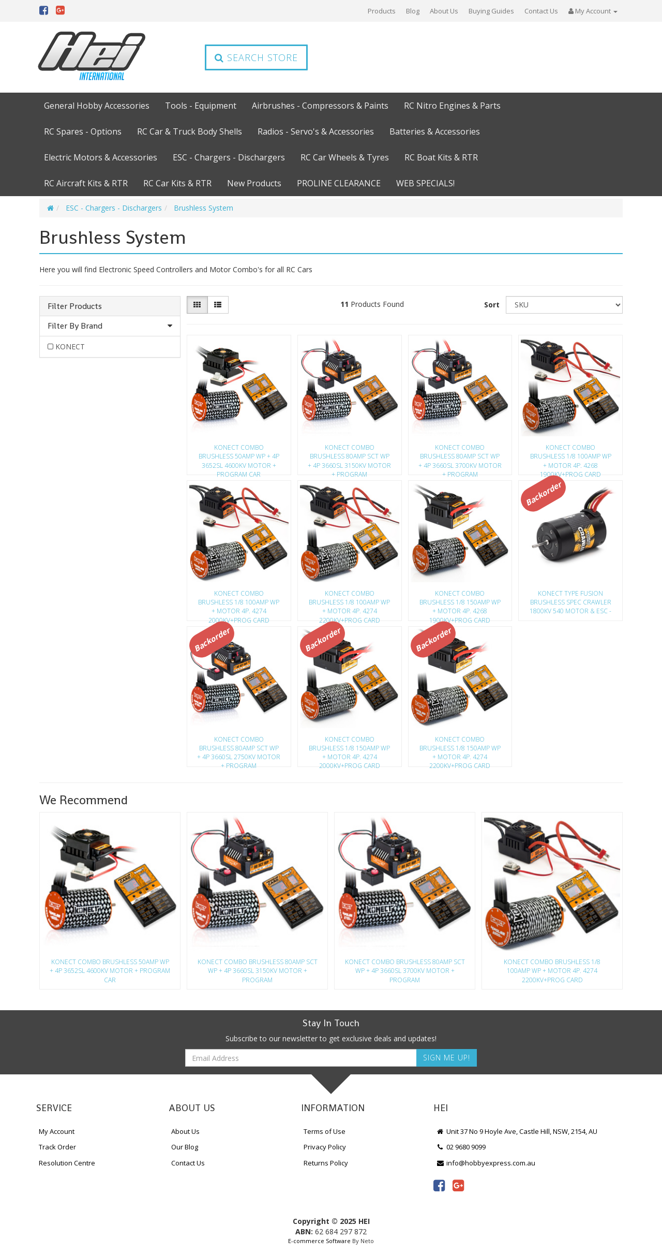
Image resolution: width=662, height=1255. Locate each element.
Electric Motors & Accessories (100, 157)
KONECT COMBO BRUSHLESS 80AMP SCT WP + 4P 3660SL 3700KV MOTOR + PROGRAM (460, 457)
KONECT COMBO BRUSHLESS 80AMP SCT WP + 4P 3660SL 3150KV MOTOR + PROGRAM (349, 457)
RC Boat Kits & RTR (441, 157)
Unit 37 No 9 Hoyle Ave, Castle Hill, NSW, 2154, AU (516, 1131)
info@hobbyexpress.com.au (485, 1163)
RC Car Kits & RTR (177, 183)
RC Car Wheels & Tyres (344, 157)
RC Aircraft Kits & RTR (86, 183)
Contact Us (541, 11)
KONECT (70, 346)
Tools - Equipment (200, 105)
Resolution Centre (67, 1163)
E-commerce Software (319, 1241)
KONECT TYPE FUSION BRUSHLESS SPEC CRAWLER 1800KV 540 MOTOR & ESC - (570, 602)
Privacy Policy (325, 1146)
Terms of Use (324, 1131)
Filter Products (75, 306)
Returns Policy (326, 1163)
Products (382, 11)
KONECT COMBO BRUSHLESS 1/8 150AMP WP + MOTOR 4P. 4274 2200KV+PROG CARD (460, 749)
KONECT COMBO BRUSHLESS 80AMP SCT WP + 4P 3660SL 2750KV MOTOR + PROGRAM (238, 749)
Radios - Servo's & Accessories (316, 131)
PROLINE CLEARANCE (339, 183)
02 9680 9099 (461, 1146)
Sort (492, 304)
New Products (254, 183)
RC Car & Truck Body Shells (189, 131)
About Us (444, 11)
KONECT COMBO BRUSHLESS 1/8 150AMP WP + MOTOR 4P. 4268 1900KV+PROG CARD (460, 603)
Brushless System (203, 208)
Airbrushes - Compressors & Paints (320, 105)
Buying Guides (491, 11)
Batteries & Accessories (434, 131)
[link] (439, 1185)
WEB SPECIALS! (425, 183)
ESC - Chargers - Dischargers (229, 157)
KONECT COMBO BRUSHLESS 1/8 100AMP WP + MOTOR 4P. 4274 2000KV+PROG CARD (238, 603)
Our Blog (184, 1146)
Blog (412, 11)
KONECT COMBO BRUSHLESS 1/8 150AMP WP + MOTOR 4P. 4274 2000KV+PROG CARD (349, 749)
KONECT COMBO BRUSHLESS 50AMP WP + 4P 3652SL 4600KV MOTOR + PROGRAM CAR (239, 457)
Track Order (57, 1146)
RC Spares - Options (83, 131)
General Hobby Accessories (96, 105)
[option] (110, 903)
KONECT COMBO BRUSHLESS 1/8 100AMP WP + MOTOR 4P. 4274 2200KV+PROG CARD (349, 603)
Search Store (256, 57)
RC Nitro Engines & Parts (452, 105)
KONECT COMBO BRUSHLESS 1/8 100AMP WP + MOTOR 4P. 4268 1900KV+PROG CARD (570, 457)
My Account (56, 1131)
